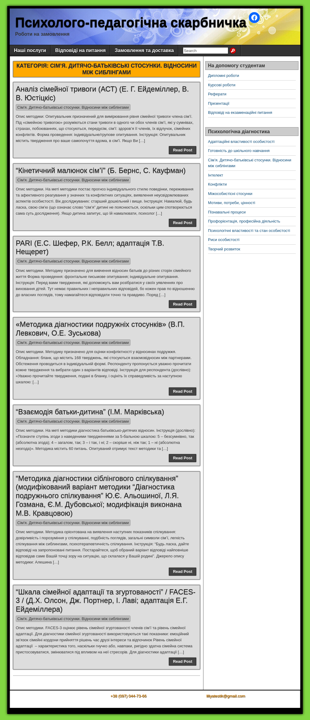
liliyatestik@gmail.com (225, 696)
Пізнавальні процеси (227, 212)
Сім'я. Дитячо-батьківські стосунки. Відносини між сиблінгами (73, 107)
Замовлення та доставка (144, 50)
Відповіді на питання (80, 50)
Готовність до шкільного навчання (239, 150)
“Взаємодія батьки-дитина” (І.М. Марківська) (90, 412)
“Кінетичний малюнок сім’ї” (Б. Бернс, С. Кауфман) (101, 170)
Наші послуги (30, 50)
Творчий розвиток (224, 249)
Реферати (217, 94)
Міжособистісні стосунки (230, 193)
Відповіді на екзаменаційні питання (240, 112)
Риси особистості (223, 239)
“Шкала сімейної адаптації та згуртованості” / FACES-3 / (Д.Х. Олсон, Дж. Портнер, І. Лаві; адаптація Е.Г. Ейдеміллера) (106, 600)
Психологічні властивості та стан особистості (249, 230)
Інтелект (215, 175)
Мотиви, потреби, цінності (231, 202)
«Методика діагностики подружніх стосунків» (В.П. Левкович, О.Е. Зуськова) (100, 328)
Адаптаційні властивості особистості (241, 141)
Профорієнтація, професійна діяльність (244, 221)
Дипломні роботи (223, 75)
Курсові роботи (222, 85)
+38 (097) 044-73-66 (128, 696)
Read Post (182, 150)
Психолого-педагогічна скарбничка (130, 22)
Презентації (218, 103)
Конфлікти (217, 184)
